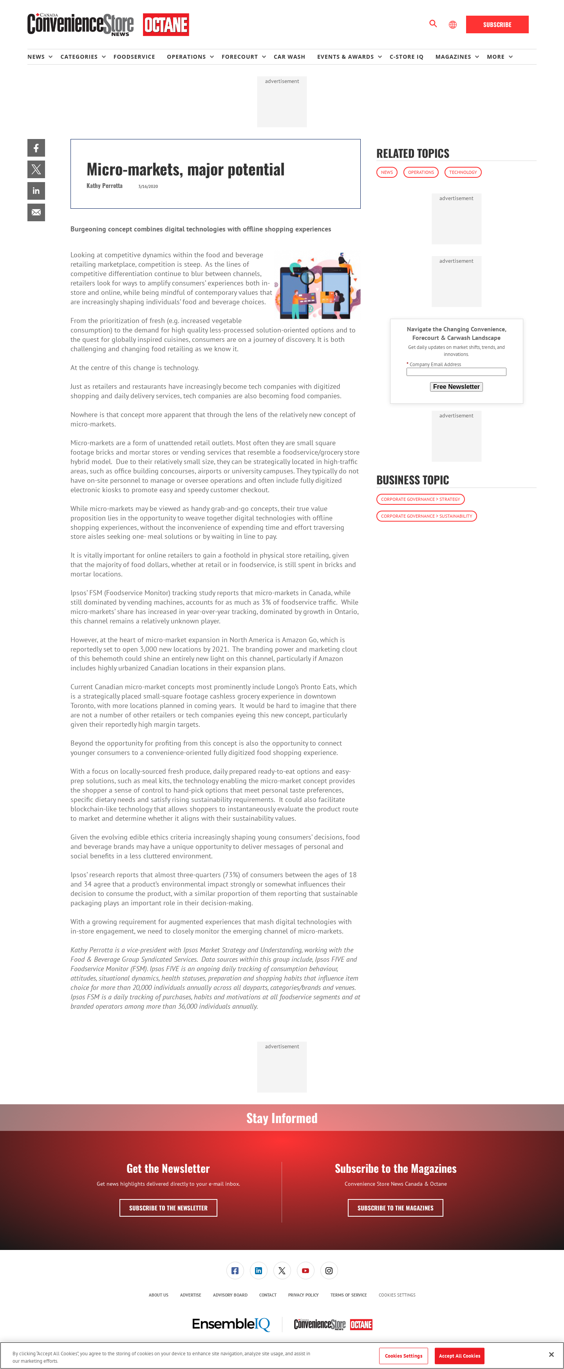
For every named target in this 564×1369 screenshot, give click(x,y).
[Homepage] (108, 24)
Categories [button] (79, 56)
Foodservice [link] (134, 56)
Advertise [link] (190, 1295)
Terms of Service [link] (349, 1295)
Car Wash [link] (290, 56)
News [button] (36, 56)
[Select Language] (453, 24)
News (387, 172)
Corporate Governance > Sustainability (426, 516)
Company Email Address (434, 364)
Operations (421, 172)
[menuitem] (43, 56)
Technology (463, 172)
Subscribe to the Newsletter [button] (168, 1207)
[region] (282, 1355)
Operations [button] (186, 56)
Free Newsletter (456, 386)
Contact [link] (268, 1295)
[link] (36, 148)
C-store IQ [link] (407, 56)
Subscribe (497, 24)
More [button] (495, 56)
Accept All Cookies (459, 1356)
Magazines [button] (453, 56)
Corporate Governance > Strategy (420, 499)
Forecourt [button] (240, 56)
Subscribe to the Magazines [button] (396, 1207)
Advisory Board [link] (230, 1295)
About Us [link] (158, 1295)
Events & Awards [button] (345, 56)
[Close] (551, 1354)
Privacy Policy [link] (303, 1295)
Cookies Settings (397, 1295)
